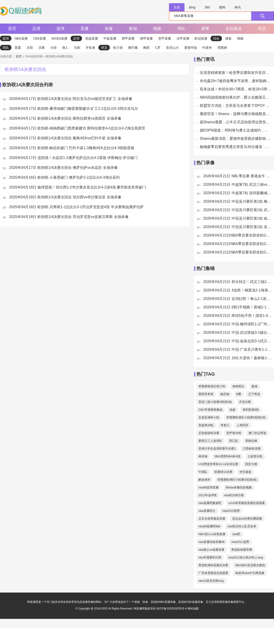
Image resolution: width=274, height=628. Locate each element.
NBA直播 (21, 38)
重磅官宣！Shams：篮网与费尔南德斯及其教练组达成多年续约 (236, 114)
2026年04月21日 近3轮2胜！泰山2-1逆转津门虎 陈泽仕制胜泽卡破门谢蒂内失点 (237, 299)
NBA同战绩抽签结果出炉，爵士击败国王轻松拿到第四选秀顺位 (236, 97)
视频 (157, 28)
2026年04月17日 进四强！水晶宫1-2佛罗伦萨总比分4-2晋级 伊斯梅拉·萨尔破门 (73, 158)
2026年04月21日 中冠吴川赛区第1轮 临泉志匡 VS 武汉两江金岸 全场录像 (237, 218)
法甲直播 (183, 38)
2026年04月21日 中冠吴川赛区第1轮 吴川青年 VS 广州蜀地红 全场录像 (237, 227)
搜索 (228, 38)
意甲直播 (164, 38)
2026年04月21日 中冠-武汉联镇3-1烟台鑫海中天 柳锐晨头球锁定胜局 (237, 332)
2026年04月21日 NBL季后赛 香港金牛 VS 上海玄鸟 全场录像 (237, 176)
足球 (36, 28)
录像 (109, 28)
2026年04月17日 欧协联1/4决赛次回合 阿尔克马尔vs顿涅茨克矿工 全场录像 (70, 99)
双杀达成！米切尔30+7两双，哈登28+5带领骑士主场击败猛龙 (236, 89)
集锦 (133, 28)
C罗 (158, 47)
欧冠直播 (201, 38)
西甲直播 (128, 38)
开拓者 (90, 47)
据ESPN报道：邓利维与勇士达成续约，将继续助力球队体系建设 (236, 130)
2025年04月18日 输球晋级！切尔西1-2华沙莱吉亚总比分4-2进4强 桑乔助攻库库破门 (77, 187)
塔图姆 (222, 47)
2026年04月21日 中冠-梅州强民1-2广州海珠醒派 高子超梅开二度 (237, 324)
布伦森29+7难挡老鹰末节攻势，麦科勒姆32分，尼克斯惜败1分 (236, 81)
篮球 (60, 28)
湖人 (65, 47)
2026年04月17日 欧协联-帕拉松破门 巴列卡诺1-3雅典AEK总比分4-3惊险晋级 (71, 148)
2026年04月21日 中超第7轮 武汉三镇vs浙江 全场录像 (237, 184)
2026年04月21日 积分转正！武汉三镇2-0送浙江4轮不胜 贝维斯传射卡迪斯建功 (237, 282)
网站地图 (193, 608)
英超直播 (91, 38)
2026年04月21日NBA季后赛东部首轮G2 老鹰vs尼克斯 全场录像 (237, 244)
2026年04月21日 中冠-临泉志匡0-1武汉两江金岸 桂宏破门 (237, 341)
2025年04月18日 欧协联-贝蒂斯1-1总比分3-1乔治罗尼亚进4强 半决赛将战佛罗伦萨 (76, 207)
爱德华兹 (190, 47)
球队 (181, 28)
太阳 (29, 47)
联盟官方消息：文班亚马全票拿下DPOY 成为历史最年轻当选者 (236, 106)
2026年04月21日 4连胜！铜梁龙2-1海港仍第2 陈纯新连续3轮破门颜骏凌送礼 (237, 290)
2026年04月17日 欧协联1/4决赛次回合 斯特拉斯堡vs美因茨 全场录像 (65, 118)
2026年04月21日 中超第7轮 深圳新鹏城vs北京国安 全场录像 (237, 193)
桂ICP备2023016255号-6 (172, 608)
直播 (84, 28)
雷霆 (18, 47)
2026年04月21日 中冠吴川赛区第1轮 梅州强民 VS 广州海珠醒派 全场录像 (237, 201)
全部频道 (233, 28)
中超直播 (109, 38)
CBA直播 (39, 38)
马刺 (77, 47)
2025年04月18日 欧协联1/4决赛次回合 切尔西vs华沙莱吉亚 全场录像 (65, 197)
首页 (12, 28)
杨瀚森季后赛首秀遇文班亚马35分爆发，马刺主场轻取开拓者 (236, 147)
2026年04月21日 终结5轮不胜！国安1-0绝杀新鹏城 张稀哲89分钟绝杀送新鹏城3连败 (237, 316)
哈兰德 (118, 47)
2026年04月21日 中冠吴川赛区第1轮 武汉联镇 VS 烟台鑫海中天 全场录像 (237, 210)
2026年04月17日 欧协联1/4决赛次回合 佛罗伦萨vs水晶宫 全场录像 (63, 168)
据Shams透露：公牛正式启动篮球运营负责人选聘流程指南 (236, 122)
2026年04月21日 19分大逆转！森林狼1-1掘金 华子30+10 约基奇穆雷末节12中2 (237, 358)
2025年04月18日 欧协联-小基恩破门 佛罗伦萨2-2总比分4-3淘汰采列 (64, 177)
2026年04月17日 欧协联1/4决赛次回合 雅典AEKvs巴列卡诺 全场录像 (65, 138)
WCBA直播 (59, 38)
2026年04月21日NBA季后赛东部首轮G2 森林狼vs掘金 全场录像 (237, 252)
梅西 (146, 47)
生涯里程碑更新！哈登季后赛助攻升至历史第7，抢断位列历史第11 (236, 73)
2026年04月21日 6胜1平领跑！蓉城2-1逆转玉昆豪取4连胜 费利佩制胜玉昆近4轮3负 (237, 307)
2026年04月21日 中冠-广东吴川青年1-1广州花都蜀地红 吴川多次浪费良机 (237, 349)
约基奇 (207, 47)
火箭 (53, 47)
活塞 (41, 47)
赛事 (205, 28)
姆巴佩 (133, 47)
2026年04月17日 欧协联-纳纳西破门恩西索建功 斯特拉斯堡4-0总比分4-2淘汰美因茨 (77, 128)
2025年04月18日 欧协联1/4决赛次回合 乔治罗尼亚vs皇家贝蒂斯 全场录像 (69, 217)
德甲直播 (146, 38)
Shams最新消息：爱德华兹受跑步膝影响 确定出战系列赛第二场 (236, 138)
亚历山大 (172, 47)
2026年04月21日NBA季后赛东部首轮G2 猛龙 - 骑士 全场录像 (237, 235)
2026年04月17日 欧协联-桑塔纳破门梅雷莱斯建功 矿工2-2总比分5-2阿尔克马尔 (73, 109)
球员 (262, 28)
